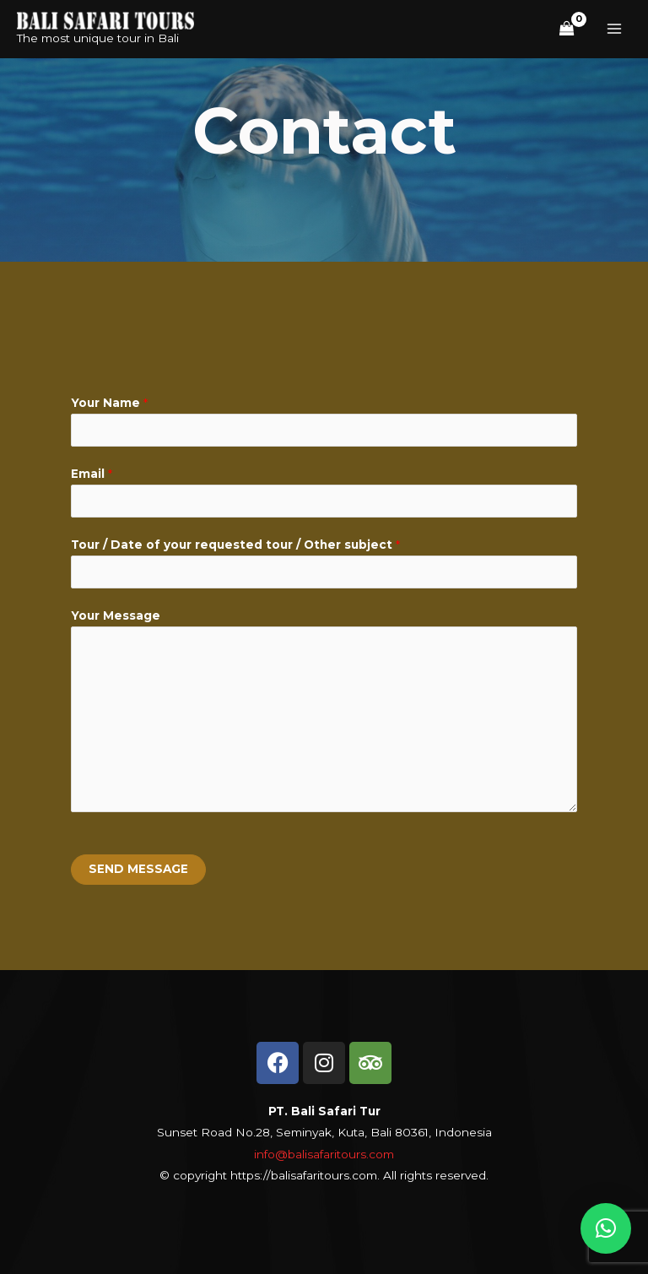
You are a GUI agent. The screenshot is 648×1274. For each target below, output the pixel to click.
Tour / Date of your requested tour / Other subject (235, 544)
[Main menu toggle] (614, 29)
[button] (605, 1228)
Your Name (109, 402)
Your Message (115, 615)
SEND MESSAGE (138, 869)
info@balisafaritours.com (324, 1154)
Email (91, 473)
